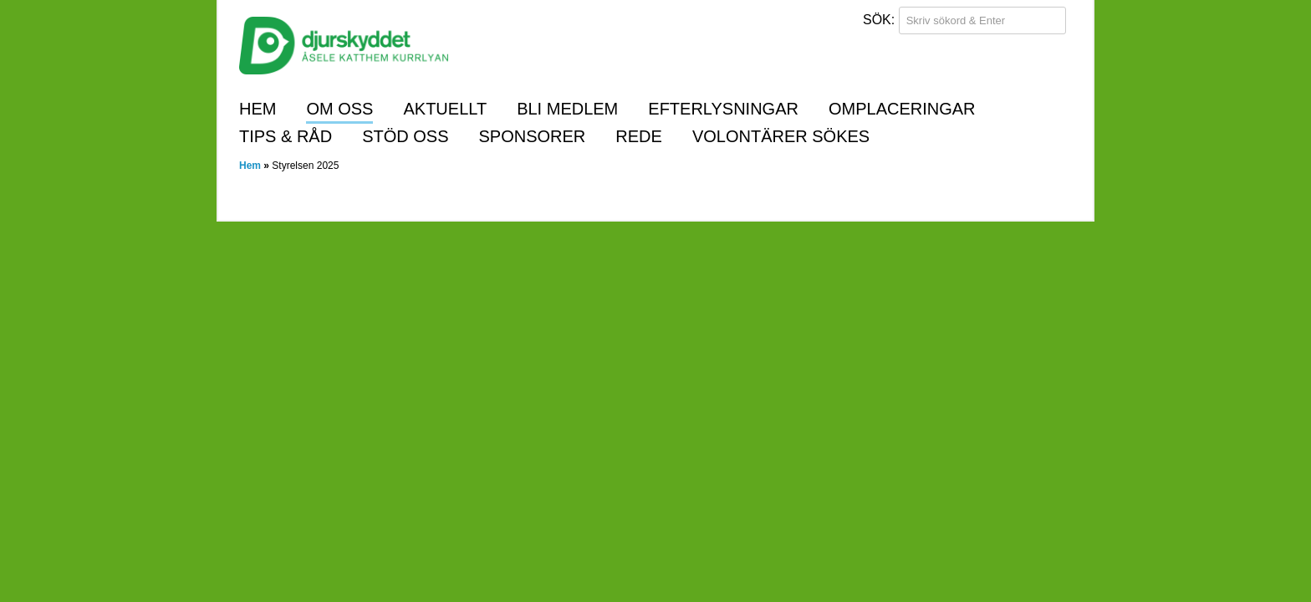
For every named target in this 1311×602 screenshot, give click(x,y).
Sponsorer (532, 136)
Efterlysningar (723, 108)
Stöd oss (405, 136)
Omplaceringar (902, 108)
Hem (257, 108)
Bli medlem (567, 108)
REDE (638, 136)
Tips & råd (285, 136)
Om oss (339, 108)
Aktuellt (445, 108)
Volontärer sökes (781, 136)
